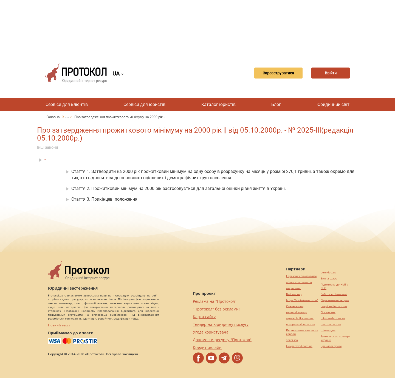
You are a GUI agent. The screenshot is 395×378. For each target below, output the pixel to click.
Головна (53, 116)
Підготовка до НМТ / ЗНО (334, 286)
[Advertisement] (197, 27)
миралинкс (293, 288)
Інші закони (47, 147)
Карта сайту (204, 316)
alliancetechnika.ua (299, 282)
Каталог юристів (218, 104)
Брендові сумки (331, 346)
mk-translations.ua (333, 318)
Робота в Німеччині (334, 294)
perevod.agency (296, 312)
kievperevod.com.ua (299, 346)
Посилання (328, 312)
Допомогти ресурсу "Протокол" (222, 339)
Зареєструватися (278, 73)
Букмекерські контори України (335, 338)
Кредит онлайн (207, 347)
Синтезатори (294, 306)
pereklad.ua (328, 272)
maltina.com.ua (331, 324)
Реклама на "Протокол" (214, 301)
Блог (276, 104)
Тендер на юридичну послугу (221, 324)
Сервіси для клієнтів (67, 104)
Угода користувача (210, 332)
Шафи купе (328, 330)
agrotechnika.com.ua (300, 318)
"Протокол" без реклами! (216, 309)
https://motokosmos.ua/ (302, 300)
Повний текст (59, 325)
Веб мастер (293, 294)
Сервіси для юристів (144, 104)
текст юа (292, 340)
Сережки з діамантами (301, 276)
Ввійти (331, 73)
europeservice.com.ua (300, 324)
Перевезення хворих (335, 300)
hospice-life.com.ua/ (334, 306)
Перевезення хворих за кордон (302, 332)
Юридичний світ (333, 104)
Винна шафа (329, 278)
